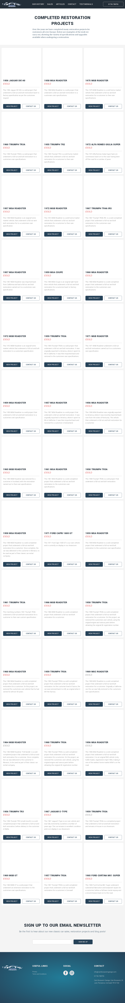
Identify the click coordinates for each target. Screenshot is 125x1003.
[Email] (52, 942)
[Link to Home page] (12, 4)
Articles (60, 4)
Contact (72, 4)
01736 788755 (113, 4)
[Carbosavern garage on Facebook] (65, 973)
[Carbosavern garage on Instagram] (72, 973)
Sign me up (83, 942)
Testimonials (86, 4)
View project (11, 106)
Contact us (31, 106)
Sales (50, 4)
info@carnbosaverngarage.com (105, 972)
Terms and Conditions (39, 974)
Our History (38, 4)
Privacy (34, 972)
